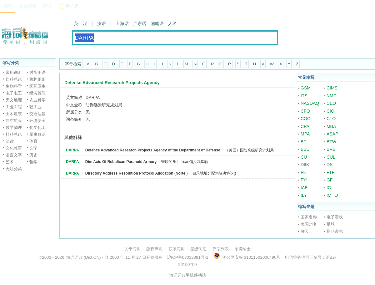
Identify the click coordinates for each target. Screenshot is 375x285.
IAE (304, 187)
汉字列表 (220, 249)
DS (329, 164)
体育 (33, 141)
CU (304, 157)
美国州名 (309, 224)
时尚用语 (37, 72)
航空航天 (14, 120)
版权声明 (154, 249)
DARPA (72, 150)
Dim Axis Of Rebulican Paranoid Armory (121, 162)
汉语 (101, 23)
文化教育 (14, 148)
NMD (332, 95)
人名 (172, 23)
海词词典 (74, 257)
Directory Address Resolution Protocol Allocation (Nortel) (136, 173)
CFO (305, 111)
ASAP (332, 133)
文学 (33, 148)
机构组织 (37, 79)
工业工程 (14, 106)
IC (329, 187)
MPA (305, 133)
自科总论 (14, 79)
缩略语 (157, 23)
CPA (305, 126)
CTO (331, 118)
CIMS (332, 87)
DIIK (305, 164)
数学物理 (14, 127)
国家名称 (309, 217)
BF (303, 141)
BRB (331, 149)
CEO (331, 103)
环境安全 (37, 120)
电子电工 (14, 93)
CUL (331, 157)
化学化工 (37, 127)
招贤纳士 (242, 249)
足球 (331, 224)
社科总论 (14, 134)
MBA (331, 126)
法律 (10, 141)
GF (329, 179)
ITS (304, 95)
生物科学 (14, 86)
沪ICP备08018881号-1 (187, 257)
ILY (304, 195)
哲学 (33, 162)
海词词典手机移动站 (187, 275)
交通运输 (37, 113)
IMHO (332, 195)
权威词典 (27, 6)
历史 (33, 155)
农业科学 (37, 100)
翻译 (47, 6)
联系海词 (176, 249)
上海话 (122, 23)
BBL (305, 149)
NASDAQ (310, 103)
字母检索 (73, 64)
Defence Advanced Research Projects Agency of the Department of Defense (152, 150)
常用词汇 (14, 72)
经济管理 (37, 93)
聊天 (305, 231)
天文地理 (14, 100)
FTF (331, 172)
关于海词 (132, 249)
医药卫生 (37, 86)
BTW (331, 141)
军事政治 (37, 134)
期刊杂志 (335, 231)
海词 (7, 6)
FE (303, 172)
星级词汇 (198, 249)
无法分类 (14, 168)
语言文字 (14, 155)
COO (306, 118)
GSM (306, 87)
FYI (304, 179)
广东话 (139, 23)
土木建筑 (14, 113)
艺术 (10, 162)
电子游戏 (335, 217)
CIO (330, 111)
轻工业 (35, 106)
